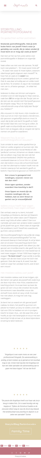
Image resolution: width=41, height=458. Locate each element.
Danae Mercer (25, 160)
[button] (5, 5)
